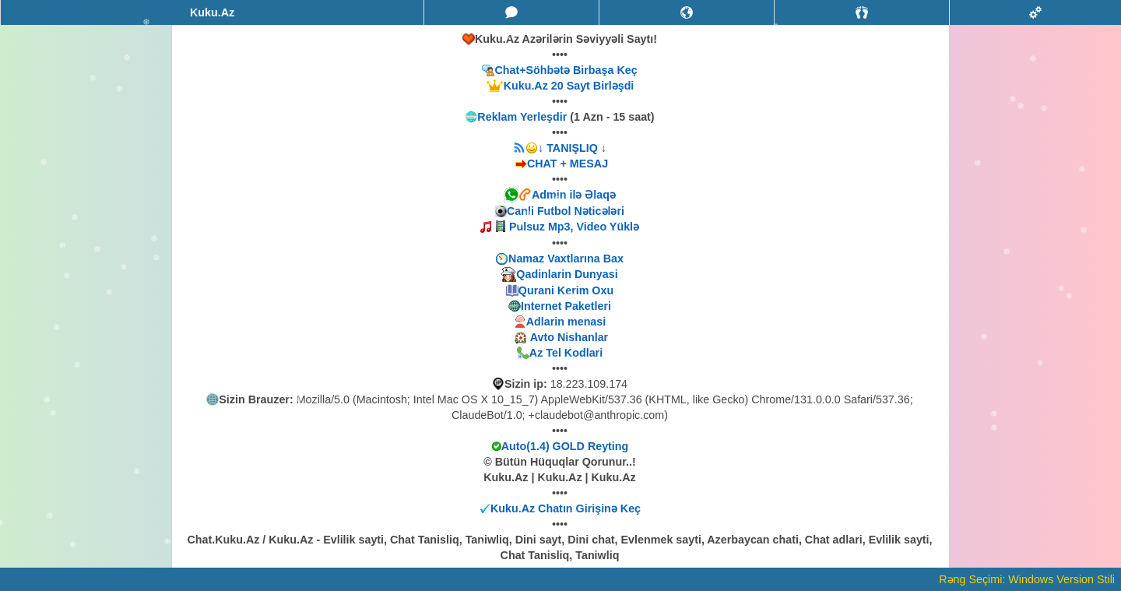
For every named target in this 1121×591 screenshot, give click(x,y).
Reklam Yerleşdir (522, 117)
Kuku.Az (212, 12)
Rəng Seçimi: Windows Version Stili (1027, 579)
